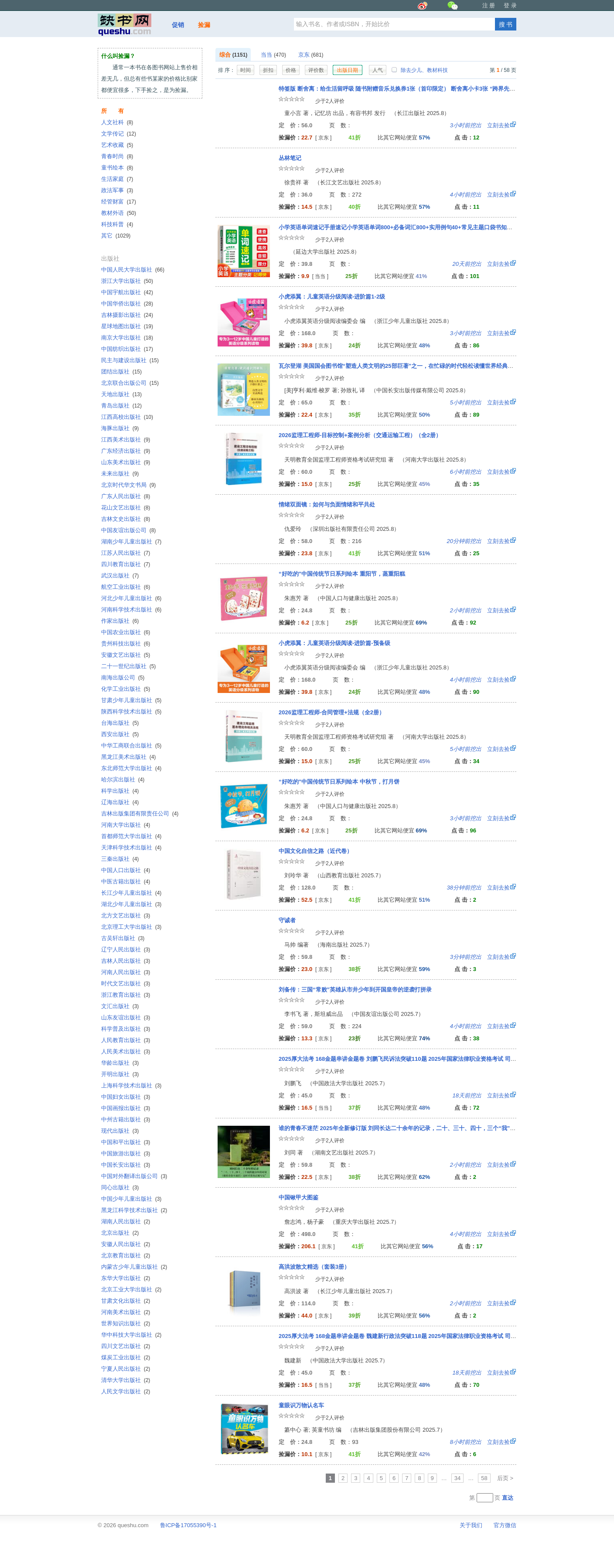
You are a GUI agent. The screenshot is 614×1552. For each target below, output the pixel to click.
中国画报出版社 (125, 1108)
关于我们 (471, 1525)
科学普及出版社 (125, 1029)
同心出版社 (120, 1187)
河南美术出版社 (125, 1312)
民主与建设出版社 (130, 360)
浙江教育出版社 (125, 995)
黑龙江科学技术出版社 (134, 1210)
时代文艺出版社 (125, 983)
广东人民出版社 (125, 496)
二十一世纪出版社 (128, 666)
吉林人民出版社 (125, 961)
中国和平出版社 (125, 1142)
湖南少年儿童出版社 (131, 541)
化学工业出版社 (125, 689)
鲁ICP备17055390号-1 (188, 1525)
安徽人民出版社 (125, 1244)
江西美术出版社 (125, 439)
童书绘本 (117, 167)
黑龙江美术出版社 (128, 757)
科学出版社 (120, 791)
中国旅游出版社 (125, 1153)
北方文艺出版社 (125, 915)
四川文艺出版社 (125, 1346)
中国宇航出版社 (127, 292)
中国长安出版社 (125, 1164)
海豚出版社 (120, 428)
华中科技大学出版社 (131, 1334)
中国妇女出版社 (125, 1097)
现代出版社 (120, 1130)
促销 (178, 24)
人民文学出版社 (125, 1391)
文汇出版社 (120, 1006)
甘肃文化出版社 (125, 1300)
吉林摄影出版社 (127, 315)
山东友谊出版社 (125, 1017)
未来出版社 (120, 473)
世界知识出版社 (125, 1323)
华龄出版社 (120, 1063)
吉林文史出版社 (125, 519)
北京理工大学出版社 (131, 927)
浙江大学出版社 (127, 281)
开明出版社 (120, 1074)
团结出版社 (121, 371)
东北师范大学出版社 (131, 768)
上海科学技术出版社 (131, 1085)
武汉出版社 (120, 575)
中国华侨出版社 (127, 303)
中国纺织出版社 (127, 349)
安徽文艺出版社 (125, 655)
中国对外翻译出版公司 (134, 1176)
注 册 (488, 5)
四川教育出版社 (125, 564)
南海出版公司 (122, 677)
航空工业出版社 (125, 587)
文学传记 (118, 133)
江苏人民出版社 (125, 553)
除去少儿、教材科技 (419, 70)
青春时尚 (117, 156)
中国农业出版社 (125, 632)
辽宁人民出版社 (125, 949)
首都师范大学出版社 (131, 836)
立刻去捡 (480, 125)
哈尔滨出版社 (122, 779)
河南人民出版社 (125, 972)
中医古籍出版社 (125, 881)
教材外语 (118, 213)
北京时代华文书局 (128, 485)
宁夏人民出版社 (125, 1368)
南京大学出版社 (127, 337)
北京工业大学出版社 (131, 1289)
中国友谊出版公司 (128, 530)
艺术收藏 (117, 145)
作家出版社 (120, 621)
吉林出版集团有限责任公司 (139, 813)
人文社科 (117, 122)
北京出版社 (120, 1232)
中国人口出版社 (125, 870)
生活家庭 (117, 179)
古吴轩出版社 (122, 938)
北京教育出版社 (125, 1255)
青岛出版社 (121, 405)
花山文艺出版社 (125, 507)
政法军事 (117, 190)
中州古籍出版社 (125, 1119)
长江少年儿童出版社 (131, 893)
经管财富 (118, 201)
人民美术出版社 (125, 1051)
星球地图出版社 (127, 326)
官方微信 (505, 1525)
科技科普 (117, 224)
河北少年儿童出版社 (131, 598)
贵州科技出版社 (125, 643)
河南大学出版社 (125, 825)
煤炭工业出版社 (125, 1357)
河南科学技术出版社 (131, 609)
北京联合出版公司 (130, 383)
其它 (115, 235)
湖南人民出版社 (125, 1221)
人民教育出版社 (125, 1040)
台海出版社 (120, 723)
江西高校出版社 (127, 417)
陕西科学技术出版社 (131, 711)
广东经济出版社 (125, 451)
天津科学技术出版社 (131, 847)
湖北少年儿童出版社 (131, 904)
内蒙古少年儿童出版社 (134, 1266)
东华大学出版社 (125, 1278)
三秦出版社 (120, 859)
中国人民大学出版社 (132, 269)
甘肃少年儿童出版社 (131, 700)
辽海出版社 (120, 802)
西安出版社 (120, 734)
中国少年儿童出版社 (131, 1198)
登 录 (510, 5)
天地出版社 (121, 394)
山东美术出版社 (125, 462)
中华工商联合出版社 (131, 745)
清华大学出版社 (125, 1380)
